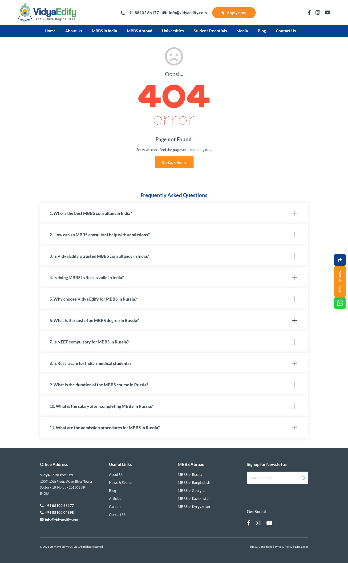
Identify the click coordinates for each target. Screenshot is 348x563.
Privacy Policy (283, 546)
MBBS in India (104, 30)
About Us (73, 30)
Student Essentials (210, 30)
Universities (173, 30)
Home (50, 30)
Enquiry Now (340, 281)
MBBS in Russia (190, 474)
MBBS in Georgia (191, 490)
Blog (262, 30)
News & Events (121, 482)
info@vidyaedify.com (184, 13)
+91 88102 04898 (57, 512)
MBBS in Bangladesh (194, 482)
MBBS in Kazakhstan (194, 498)
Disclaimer (301, 546)
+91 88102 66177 (140, 12)
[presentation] (272, 492)
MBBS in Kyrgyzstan (194, 506)
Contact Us (286, 30)
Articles (115, 498)
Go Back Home (174, 162)
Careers (115, 506)
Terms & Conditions (260, 546)
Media (242, 30)
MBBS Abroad (139, 30)
